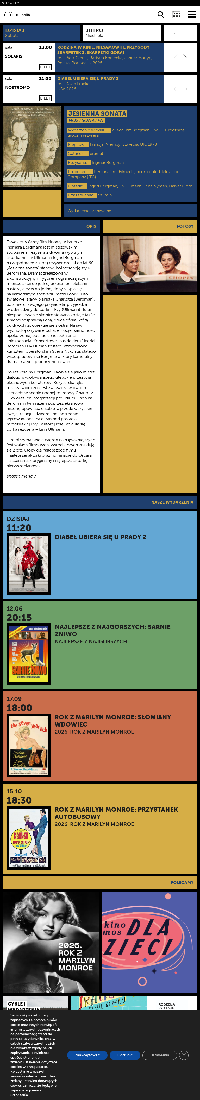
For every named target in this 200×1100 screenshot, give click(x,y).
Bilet (45, 67)
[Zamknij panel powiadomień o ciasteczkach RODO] (184, 1055)
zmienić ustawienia (25, 1062)
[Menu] (192, 14)
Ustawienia (159, 1055)
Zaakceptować (87, 1055)
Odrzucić (125, 1055)
